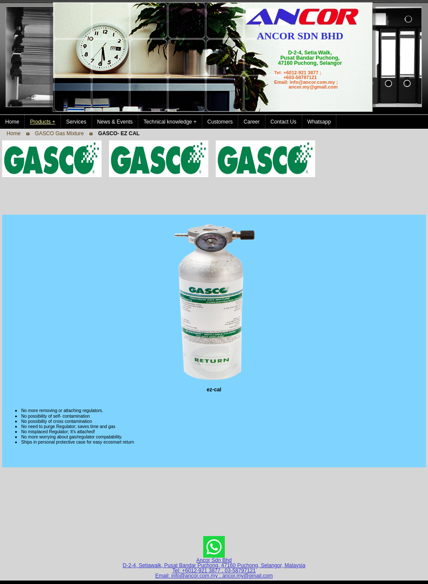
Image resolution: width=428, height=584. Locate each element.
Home (13, 133)
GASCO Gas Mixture (59, 133)
